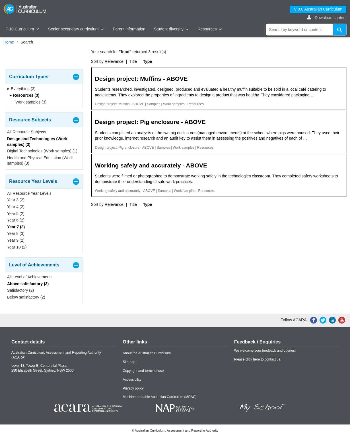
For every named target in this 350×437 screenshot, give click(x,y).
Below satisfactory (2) (26, 297)
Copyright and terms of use (143, 371)
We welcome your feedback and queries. (265, 351)
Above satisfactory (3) (28, 283)
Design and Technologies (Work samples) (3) (37, 141)
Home (8, 42)
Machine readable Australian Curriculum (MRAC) (159, 397)
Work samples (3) (29, 102)
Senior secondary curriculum (76, 29)
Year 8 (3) (15, 233)
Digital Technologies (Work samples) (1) (42, 151)
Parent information (129, 29)
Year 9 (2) (15, 240)
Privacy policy (133, 388)
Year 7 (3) (16, 227)
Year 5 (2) (15, 213)
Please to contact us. (257, 359)
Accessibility (132, 380)
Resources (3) (24, 95)
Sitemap (129, 362)
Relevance (114, 61)
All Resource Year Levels (29, 193)
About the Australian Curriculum (147, 353)
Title (133, 61)
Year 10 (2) (17, 247)
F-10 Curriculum (22, 29)
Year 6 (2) (15, 220)
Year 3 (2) (15, 200)
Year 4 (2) (15, 206)
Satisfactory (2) (20, 290)
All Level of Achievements (30, 277)
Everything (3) (21, 88)
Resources (210, 29)
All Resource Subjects (26, 132)
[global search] (306, 29)
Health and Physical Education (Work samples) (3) (40, 161)
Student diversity (171, 29)
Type (147, 61)
